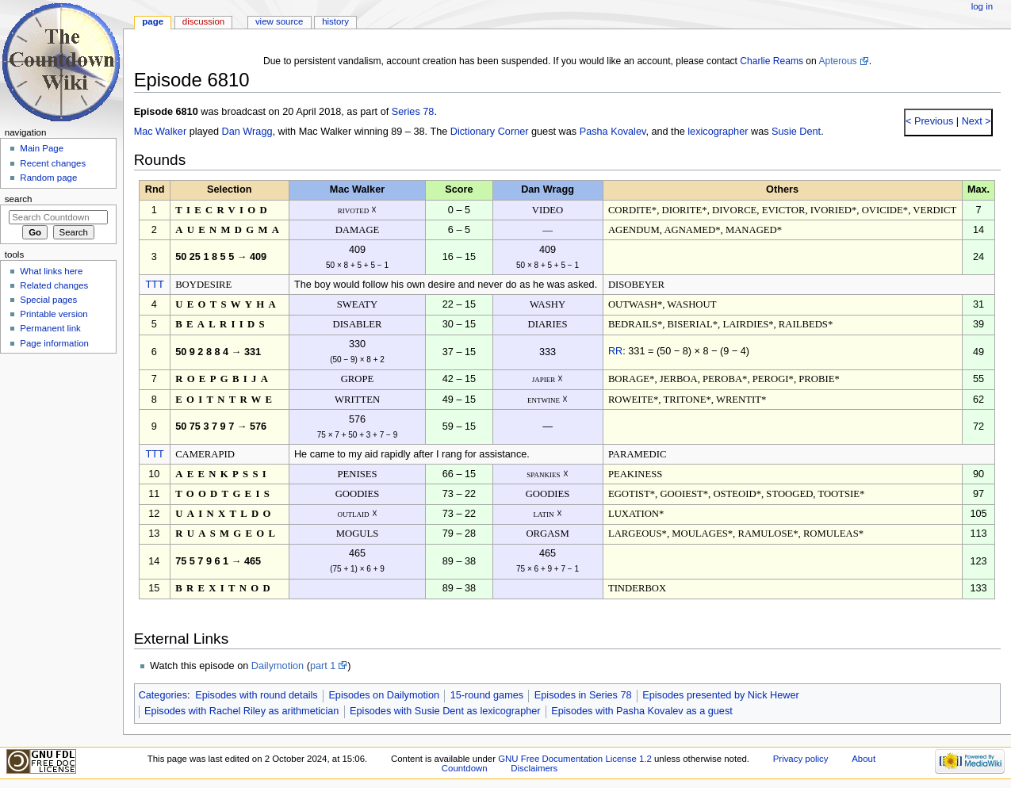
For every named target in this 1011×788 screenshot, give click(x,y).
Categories (163, 695)
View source (279, 21)
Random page (48, 177)
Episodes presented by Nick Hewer (720, 695)
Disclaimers (534, 768)
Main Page (41, 148)
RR (615, 351)
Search (19, 199)
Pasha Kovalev (613, 131)
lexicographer (717, 131)
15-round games (486, 695)
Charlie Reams (771, 61)
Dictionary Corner (489, 131)
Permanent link (50, 328)
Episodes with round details (256, 695)
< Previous (929, 121)
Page (152, 21)
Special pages (48, 299)
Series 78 (413, 111)
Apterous (837, 61)
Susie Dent (796, 131)
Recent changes (53, 163)
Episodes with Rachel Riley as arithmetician (241, 711)
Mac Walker (160, 131)
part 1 (322, 665)
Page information (54, 343)
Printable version (53, 314)
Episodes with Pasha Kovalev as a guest (642, 711)
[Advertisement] (58, 478)
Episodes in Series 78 (583, 695)
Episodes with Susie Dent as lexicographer (445, 711)
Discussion (203, 21)
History (335, 21)
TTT (154, 284)
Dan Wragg (247, 131)
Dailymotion (277, 665)
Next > (975, 121)
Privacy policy (801, 758)
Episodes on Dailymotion (383, 695)
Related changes (54, 285)
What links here (51, 271)
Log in (982, 6)
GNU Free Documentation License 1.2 (575, 758)
